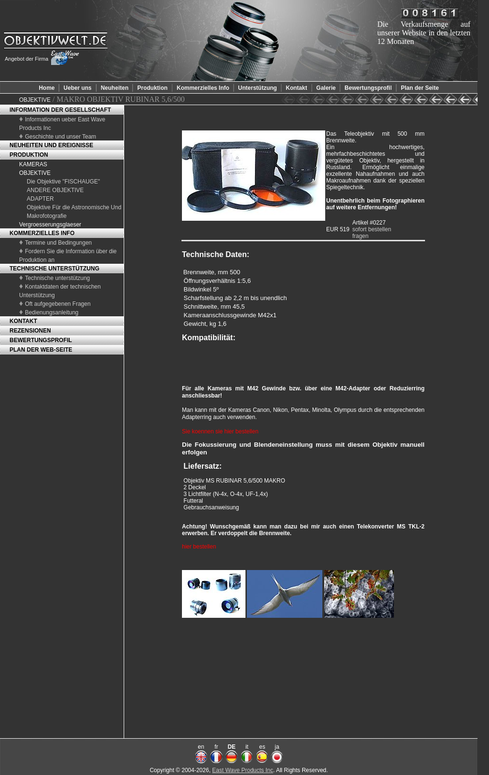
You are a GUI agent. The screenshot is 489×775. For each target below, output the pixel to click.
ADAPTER (40, 198)
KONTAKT (23, 321)
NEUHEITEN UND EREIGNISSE (51, 145)
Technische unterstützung (57, 278)
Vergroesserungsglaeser (50, 224)
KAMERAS (33, 164)
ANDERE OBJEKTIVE (55, 190)
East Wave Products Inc (242, 770)
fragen (360, 236)
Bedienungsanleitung (51, 312)
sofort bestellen (371, 229)
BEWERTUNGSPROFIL (41, 340)
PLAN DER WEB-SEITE (41, 349)
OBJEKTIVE (35, 100)
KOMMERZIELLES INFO (42, 233)
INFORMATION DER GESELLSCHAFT (60, 110)
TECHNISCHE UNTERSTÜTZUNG (54, 268)
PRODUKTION (29, 154)
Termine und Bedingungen (58, 242)
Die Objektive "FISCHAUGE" (63, 181)
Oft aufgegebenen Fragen (57, 304)
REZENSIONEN (30, 330)
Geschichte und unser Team (60, 136)
